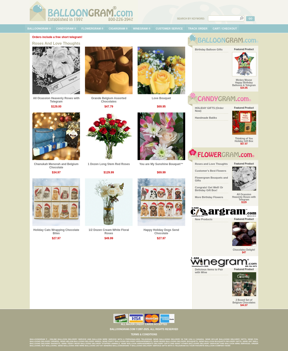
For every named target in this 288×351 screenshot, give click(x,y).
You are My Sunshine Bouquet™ (161, 163)
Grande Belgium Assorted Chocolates (109, 98)
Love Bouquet (161, 97)
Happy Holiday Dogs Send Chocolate (161, 230)
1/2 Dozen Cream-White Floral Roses (109, 230)
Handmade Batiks (206, 117)
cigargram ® (118, 28)
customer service (169, 28)
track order (197, 28)
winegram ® (142, 28)
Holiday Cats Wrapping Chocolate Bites (56, 230)
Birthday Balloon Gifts (209, 49)
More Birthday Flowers (209, 197)
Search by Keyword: (191, 18)
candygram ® (66, 28)
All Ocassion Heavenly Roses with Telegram (56, 98)
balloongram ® (39, 28)
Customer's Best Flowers (210, 170)
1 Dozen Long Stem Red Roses (109, 163)
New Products (203, 219)
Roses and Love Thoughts (211, 163)
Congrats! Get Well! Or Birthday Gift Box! (209, 189)
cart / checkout (225, 28)
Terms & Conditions (144, 334)
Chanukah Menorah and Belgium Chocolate (56, 164)
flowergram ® (92, 28)
